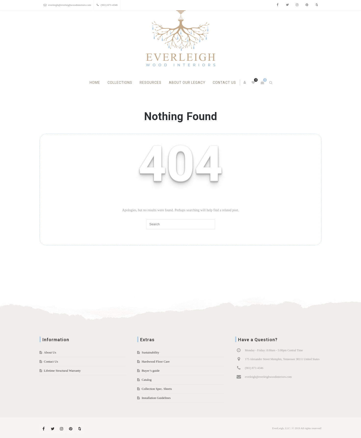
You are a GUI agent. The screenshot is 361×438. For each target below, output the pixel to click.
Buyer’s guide (151, 370)
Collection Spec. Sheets (157, 389)
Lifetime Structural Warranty (62, 370)
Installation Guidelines (156, 398)
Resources (150, 83)
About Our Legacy (187, 83)
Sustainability (150, 352)
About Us (50, 352)
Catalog (146, 379)
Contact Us (224, 83)
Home (95, 83)
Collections (119, 83)
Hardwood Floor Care (156, 361)
